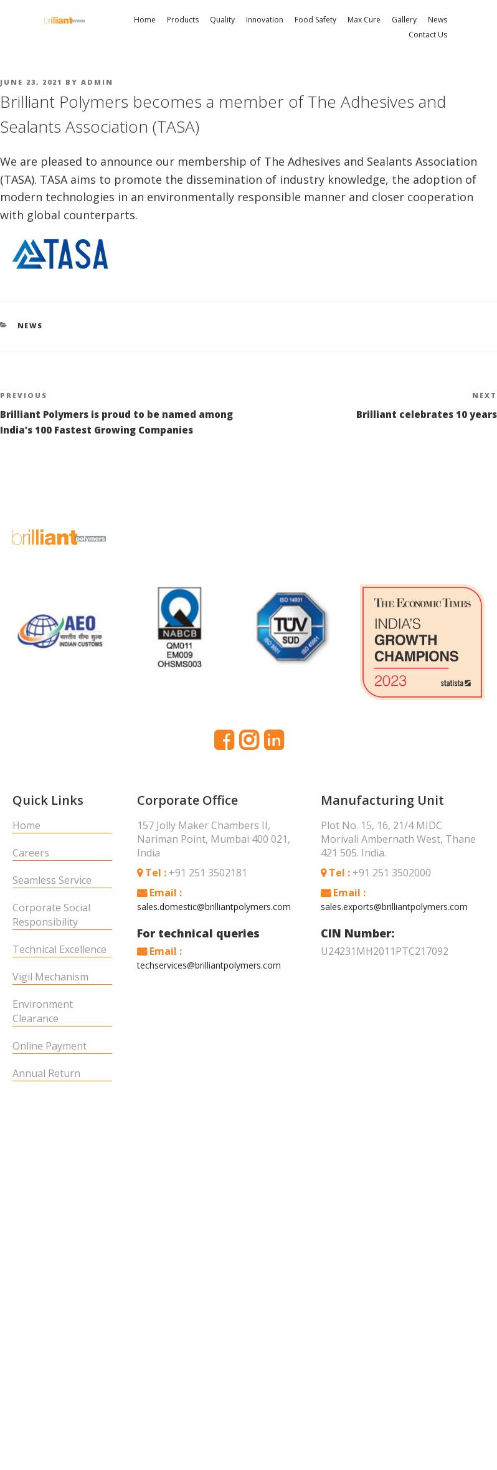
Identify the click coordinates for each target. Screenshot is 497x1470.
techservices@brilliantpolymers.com (209, 962)
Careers (30, 849)
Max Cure (364, 19)
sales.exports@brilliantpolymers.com (394, 903)
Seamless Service (52, 877)
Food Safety (315, 19)
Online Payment (49, 1043)
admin (97, 81)
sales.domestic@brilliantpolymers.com (214, 903)
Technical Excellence (59, 946)
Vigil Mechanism (50, 973)
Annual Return (46, 1070)
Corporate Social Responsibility (51, 912)
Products (183, 19)
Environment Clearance (42, 1008)
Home (145, 19)
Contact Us (428, 34)
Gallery (404, 19)
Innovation (264, 19)
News (437, 19)
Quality (222, 19)
